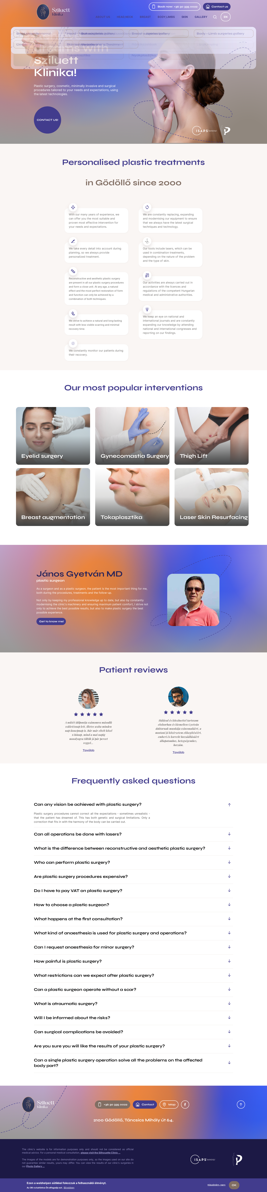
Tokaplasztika (121, 517)
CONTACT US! (47, 119)
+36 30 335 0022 (112, 1104)
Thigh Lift (193, 456)
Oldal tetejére (241, 1104)
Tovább (88, 750)
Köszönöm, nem (216, 1185)
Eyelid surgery (42, 456)
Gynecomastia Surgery (135, 456)
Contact (145, 1104)
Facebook (185, 1104)
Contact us (217, 7)
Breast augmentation (53, 517)
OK (234, 1185)
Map (169, 1104)
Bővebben (69, 1187)
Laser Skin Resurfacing (214, 517)
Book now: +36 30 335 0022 (175, 7)
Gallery (201, 17)
